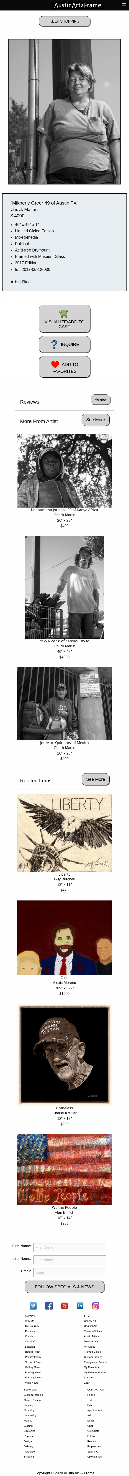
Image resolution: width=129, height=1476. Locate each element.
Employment (94, 1446)
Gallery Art (90, 1321)
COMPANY (31, 1315)
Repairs (28, 1436)
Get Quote (93, 1430)
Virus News (31, 1382)
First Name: (21, 1246)
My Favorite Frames (95, 1372)
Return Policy (32, 1351)
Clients (29, 1336)
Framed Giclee (92, 1351)
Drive (90, 1405)
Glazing (28, 1425)
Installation (30, 1451)
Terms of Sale (33, 1362)
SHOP (87, 1315)
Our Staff (30, 1341)
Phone (91, 1394)
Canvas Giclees (93, 1331)
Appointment (94, 1410)
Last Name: (22, 1259)
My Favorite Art (92, 1367)
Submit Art (93, 1451)
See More (95, 419)
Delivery (28, 1446)
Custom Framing (33, 1394)
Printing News (33, 1372)
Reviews (30, 1331)
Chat (90, 1425)
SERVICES (30, 1389)
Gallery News (32, 1367)
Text (89, 1400)
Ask (89, 1415)
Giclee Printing (32, 1400)
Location (30, 1346)
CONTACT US (95, 1389)
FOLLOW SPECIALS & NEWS (64, 1286)
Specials (89, 1377)
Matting (28, 1420)
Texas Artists (91, 1341)
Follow (91, 1436)
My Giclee (89, 1346)
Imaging (28, 1405)
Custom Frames (93, 1357)
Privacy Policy (33, 1357)
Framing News (33, 1377)
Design (28, 1441)
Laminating (30, 1415)
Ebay (87, 1382)
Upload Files (94, 1456)
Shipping (29, 1456)
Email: (26, 1271)
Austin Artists (91, 1336)
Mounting (29, 1410)
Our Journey (32, 1326)
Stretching (30, 1430)
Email (90, 1420)
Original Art (90, 1326)
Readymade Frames (95, 1362)
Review (91, 1441)
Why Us (29, 1321)
